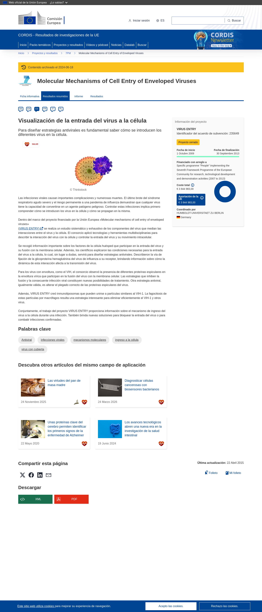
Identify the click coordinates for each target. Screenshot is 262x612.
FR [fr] (44, 109)
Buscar (142, 44)
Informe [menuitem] (78, 96)
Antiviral (26, 339)
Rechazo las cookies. (224, 606)
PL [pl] (61, 109)
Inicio (23, 44)
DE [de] (20, 109)
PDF (74, 499)
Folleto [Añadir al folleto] (211, 472)
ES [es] (36, 109)
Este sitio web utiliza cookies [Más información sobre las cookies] (36, 606)
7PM (68, 53)
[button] (160, 21)
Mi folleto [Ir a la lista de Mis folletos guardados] (233, 473)
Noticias (116, 44)
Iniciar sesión (139, 20)
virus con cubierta (32, 349)
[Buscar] (234, 21)
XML (38, 499)
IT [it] (53, 109)
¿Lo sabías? (58, 2)
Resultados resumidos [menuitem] (55, 96)
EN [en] (28, 109)
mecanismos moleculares (90, 339)
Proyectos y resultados (68, 44)
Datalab (129, 44)
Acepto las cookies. (171, 606)
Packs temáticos (40, 44)
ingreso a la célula (127, 339)
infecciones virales (52, 339)
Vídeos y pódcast (97, 44)
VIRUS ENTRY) (30, 228)
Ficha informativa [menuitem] (29, 96)
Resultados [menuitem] (96, 96)
